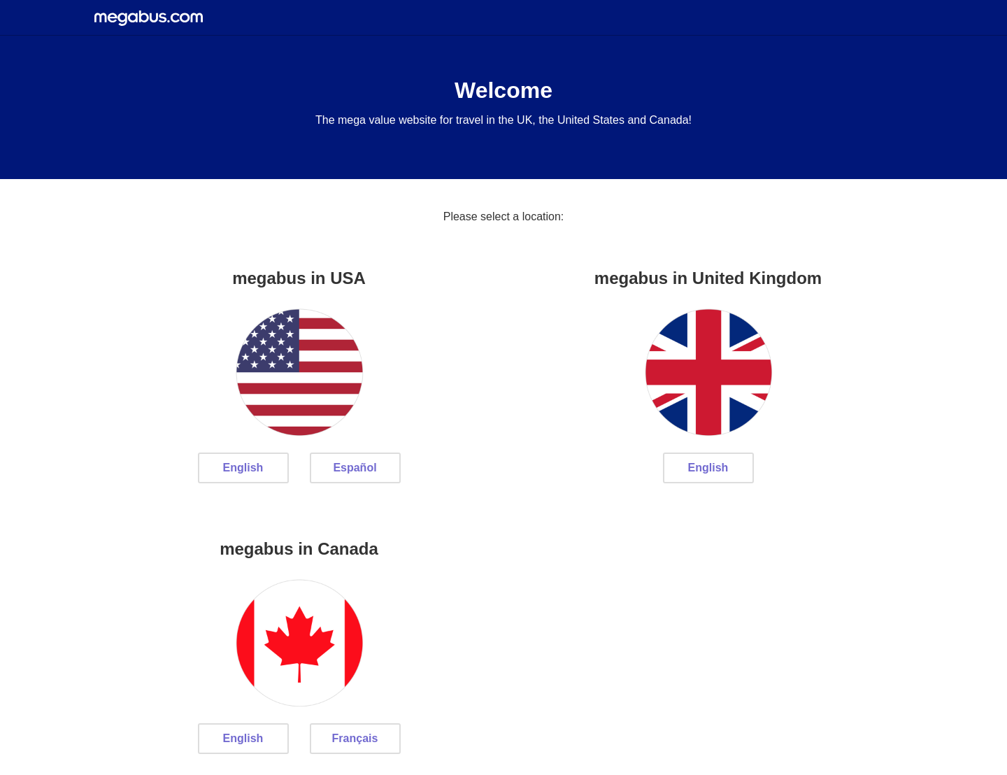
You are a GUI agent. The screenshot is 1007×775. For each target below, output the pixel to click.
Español (354, 468)
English (243, 468)
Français (355, 738)
